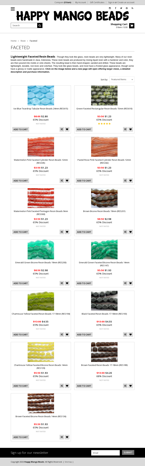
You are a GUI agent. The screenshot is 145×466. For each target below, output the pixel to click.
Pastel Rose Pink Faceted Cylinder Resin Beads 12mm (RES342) (104, 161)
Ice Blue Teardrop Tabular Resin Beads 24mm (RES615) (41, 108)
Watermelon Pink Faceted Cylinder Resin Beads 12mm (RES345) (41, 161)
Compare (63, 2)
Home (14, 40)
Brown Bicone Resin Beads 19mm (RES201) (104, 211)
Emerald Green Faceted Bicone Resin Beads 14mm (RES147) (104, 264)
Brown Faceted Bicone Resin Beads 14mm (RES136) (41, 416)
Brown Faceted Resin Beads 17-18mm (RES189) (104, 365)
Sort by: (104, 79)
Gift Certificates (97, 2)
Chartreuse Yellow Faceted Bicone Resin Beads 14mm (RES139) (41, 367)
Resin (23, 40)
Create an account (125, 2)
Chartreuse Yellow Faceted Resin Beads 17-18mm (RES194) (41, 313)
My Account (80, 2)
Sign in (111, 2)
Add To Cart (21, 129)
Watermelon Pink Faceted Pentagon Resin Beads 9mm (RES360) (41, 213)
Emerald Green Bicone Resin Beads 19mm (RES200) (40, 262)
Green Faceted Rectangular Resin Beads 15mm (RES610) (104, 108)
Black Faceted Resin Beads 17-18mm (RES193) (104, 313)
